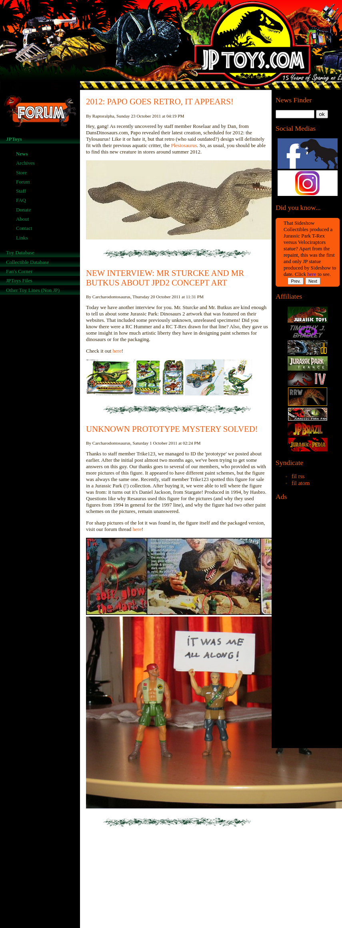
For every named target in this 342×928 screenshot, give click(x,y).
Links (22, 238)
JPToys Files (19, 280)
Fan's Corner (19, 271)
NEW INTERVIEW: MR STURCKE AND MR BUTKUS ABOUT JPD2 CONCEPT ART (165, 277)
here (311, 274)
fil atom (301, 483)
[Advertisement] (308, 626)
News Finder (294, 100)
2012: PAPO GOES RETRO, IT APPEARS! (160, 101)
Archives (25, 163)
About (22, 219)
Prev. (295, 281)
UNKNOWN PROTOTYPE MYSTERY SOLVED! (172, 428)
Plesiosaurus (184, 145)
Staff (21, 191)
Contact (24, 228)
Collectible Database (27, 262)
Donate (23, 210)
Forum (23, 182)
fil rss (298, 476)
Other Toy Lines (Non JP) (33, 290)
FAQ (21, 200)
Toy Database (20, 252)
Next (312, 281)
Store (21, 173)
